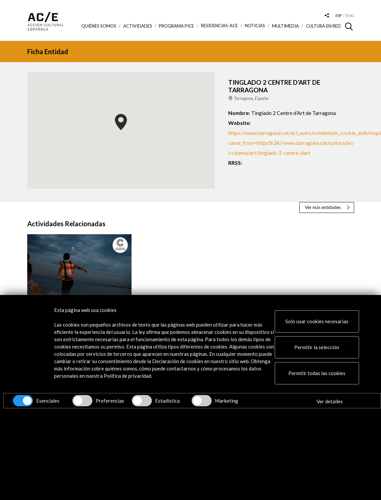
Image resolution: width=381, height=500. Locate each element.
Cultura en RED (323, 26)
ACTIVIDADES (137, 26)
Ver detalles (330, 401)
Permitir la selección (316, 347)
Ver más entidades (323, 207)
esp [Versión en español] (338, 15)
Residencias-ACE (219, 26)
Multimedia (285, 26)
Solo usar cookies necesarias (316, 321)
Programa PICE (176, 26)
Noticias (255, 26)
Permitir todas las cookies (316, 373)
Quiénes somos (98, 26)
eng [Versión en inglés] (350, 15)
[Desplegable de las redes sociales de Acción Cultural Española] (326, 16)
